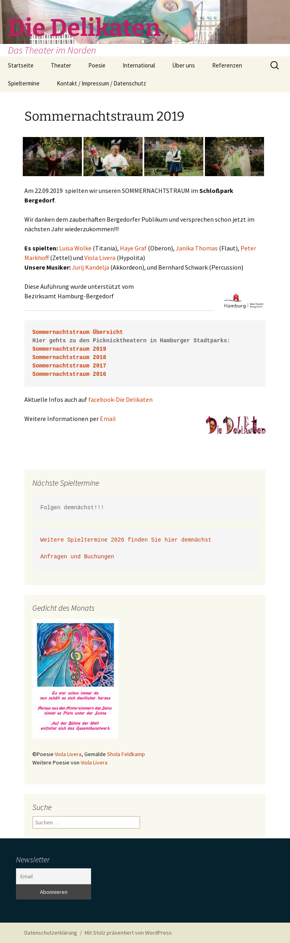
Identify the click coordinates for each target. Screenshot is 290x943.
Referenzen (227, 65)
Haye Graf (133, 248)
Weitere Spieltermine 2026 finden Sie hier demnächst (125, 540)
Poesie (96, 65)
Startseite (21, 65)
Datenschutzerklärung (50, 932)
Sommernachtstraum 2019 (69, 349)
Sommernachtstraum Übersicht (77, 332)
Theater (61, 65)
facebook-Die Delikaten (120, 399)
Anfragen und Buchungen (78, 557)
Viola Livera (99, 258)
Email (108, 419)
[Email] (53, 876)
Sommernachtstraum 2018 (69, 357)
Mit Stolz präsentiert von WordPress (128, 932)
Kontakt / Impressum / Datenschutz (101, 83)
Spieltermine (24, 83)
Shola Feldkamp (126, 754)
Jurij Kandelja (90, 267)
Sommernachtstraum (60, 366)
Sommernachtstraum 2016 (69, 374)
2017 (97, 366)
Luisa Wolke (75, 248)
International (139, 65)
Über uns (183, 65)
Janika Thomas (197, 248)
